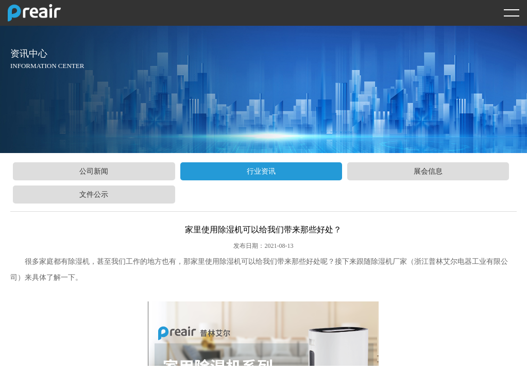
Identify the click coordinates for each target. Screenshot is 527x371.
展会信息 (428, 171)
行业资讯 (261, 171)
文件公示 (93, 194)
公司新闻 (93, 171)
